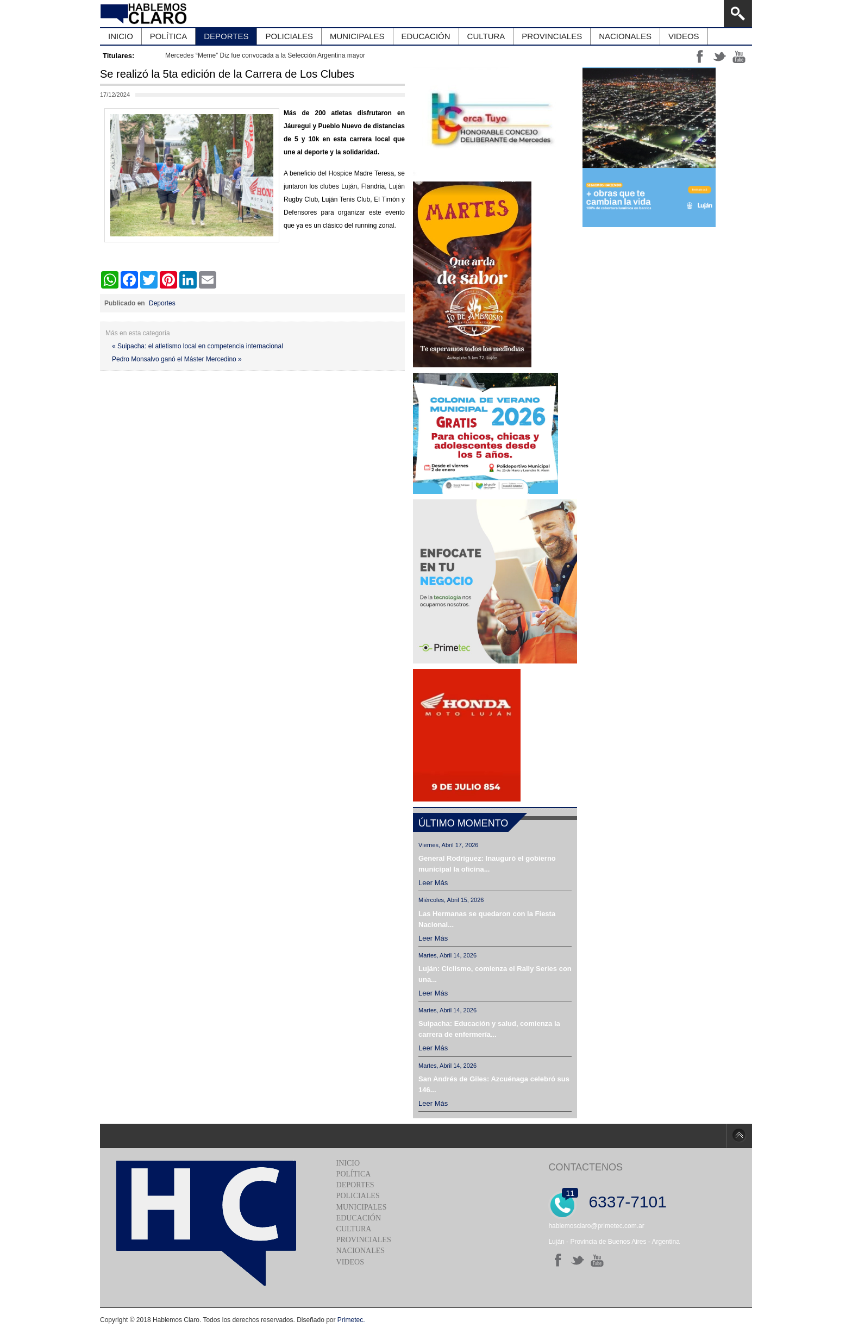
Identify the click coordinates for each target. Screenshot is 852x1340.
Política (353, 1174)
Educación (358, 1218)
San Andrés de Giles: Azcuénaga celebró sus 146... (493, 1084)
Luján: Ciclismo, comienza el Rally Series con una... (495, 974)
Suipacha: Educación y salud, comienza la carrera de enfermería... (489, 1028)
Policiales (358, 1196)
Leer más (433, 883)
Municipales (361, 1207)
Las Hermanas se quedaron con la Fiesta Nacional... (486, 919)
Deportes (162, 303)
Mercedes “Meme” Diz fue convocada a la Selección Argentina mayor (265, 55)
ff (699, 56)
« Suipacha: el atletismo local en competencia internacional (197, 346)
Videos (350, 1262)
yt (739, 56)
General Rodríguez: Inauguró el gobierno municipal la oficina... (487, 863)
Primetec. (351, 1320)
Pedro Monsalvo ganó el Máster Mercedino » (177, 359)
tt (719, 56)
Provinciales (363, 1240)
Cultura (354, 1229)
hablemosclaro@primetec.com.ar (596, 1226)
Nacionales (360, 1251)
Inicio (348, 1163)
